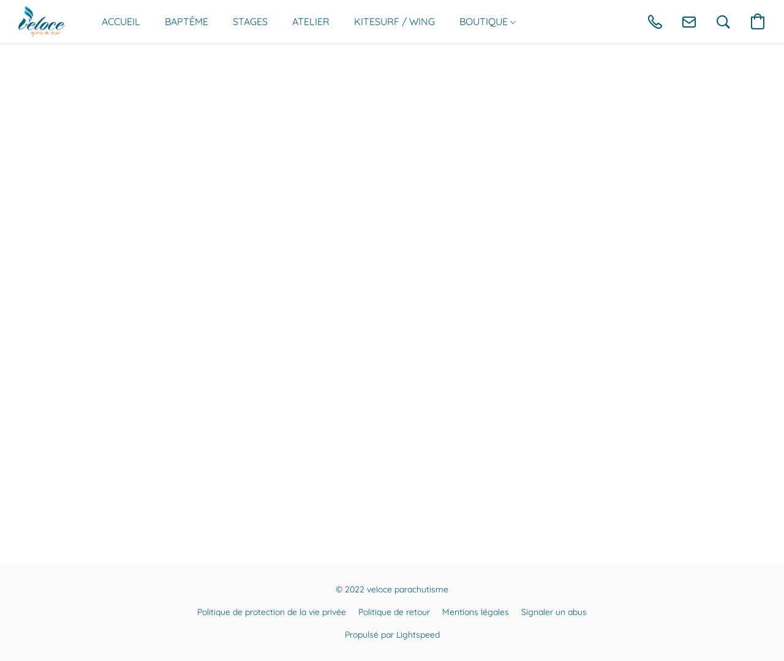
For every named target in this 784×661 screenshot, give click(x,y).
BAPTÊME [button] (186, 21)
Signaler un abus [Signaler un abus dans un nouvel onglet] (554, 612)
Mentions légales (475, 612)
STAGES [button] (250, 21)
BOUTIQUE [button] (487, 21)
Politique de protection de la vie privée (271, 612)
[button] (41, 21)
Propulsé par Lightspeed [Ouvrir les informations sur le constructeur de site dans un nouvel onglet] (392, 634)
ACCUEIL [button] (121, 21)
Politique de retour (394, 612)
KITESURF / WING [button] (394, 21)
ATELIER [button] (311, 21)
